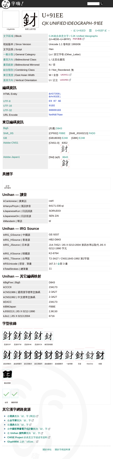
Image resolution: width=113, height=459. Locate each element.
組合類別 (8, 69)
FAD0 (92, 137)
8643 (65, 165)
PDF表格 (77, 39)
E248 (65, 141)
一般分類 (8, 54)
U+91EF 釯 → (102, 30)
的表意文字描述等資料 (27, 441)
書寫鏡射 (8, 64)
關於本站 (47, 453)
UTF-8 (6, 102)
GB (5, 141)
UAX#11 (65, 75)
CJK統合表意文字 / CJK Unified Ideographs (73, 35)
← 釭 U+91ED (77, 30)
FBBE (62, 137)
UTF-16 (7, 107)
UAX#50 (64, 80)
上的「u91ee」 (21, 445)
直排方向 (8, 80)
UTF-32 (7, 112)
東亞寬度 (8, 75)
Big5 (5, 131)
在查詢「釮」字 (19, 424)
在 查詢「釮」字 (23, 437)
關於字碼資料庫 (62, 453)
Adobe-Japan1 (11, 160)
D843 (59, 132)
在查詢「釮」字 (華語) (21, 420)
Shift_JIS (8, 137)
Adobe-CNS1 (10, 146)
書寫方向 (8, 59)
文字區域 (8, 35)
